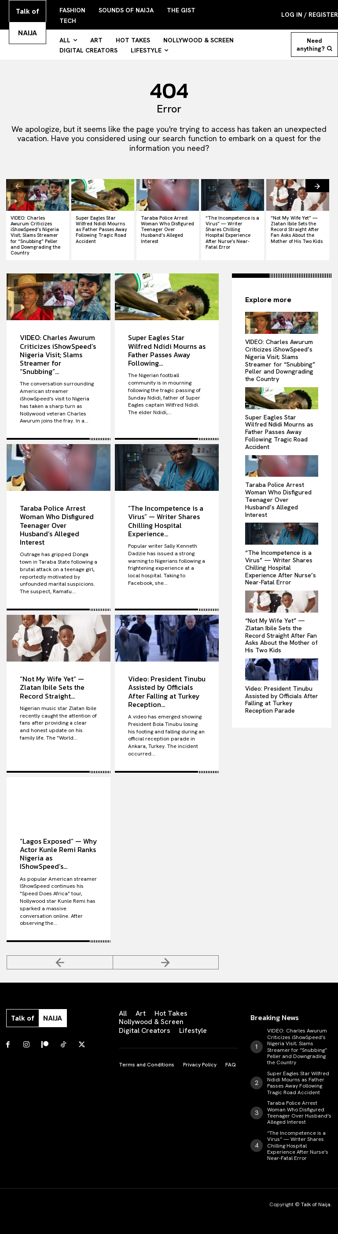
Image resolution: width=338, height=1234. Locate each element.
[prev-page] (18, 185)
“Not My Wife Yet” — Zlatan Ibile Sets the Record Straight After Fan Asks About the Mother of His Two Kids (297, 229)
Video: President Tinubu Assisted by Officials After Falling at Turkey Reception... (167, 691)
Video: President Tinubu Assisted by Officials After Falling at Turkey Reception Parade (281, 699)
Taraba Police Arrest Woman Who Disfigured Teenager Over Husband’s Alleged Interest (167, 229)
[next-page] (317, 185)
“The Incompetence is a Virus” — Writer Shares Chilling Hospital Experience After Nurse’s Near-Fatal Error (232, 232)
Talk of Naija (316, 1204)
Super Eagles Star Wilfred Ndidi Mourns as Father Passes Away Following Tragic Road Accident (101, 229)
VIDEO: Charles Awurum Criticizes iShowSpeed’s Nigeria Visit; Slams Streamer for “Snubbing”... (58, 354)
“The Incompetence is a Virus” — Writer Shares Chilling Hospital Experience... (165, 521)
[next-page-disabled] (166, 962)
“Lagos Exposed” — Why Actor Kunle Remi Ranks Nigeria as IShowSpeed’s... (58, 854)
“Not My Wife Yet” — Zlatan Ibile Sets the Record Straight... (52, 687)
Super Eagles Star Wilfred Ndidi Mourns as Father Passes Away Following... (167, 350)
